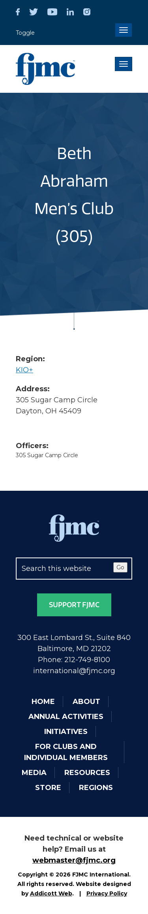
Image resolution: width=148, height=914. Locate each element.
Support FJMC (74, 605)
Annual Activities (65, 716)
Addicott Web (51, 893)
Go (120, 567)
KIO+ (24, 370)
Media (34, 772)
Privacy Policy (106, 893)
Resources (87, 772)
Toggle (25, 32)
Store (48, 787)
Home (43, 701)
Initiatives (66, 731)
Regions (96, 787)
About (86, 701)
